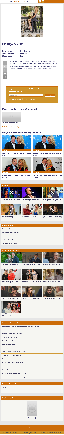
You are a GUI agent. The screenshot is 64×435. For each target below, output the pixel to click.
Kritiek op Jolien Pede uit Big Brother (10, 337)
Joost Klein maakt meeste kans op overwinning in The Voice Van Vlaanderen (20, 330)
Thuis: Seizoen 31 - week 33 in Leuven (31, 298)
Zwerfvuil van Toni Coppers (8, 236)
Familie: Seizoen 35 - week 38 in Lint (51, 264)
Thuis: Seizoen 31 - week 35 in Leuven (31, 264)
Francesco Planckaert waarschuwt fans (11, 369)
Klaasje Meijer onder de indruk (9, 340)
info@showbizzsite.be (42, 432)
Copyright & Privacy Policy (30, 432)
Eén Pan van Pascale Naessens (9, 239)
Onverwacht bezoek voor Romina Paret (11, 358)
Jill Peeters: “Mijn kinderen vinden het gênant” (13, 362)
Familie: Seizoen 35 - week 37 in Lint (10, 298)
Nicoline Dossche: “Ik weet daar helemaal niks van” (14, 351)
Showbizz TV (6, 185)
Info (22, 432)
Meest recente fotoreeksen (10, 250)
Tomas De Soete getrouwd (8, 344)
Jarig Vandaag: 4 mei (8, 398)
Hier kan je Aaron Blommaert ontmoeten (11, 355)
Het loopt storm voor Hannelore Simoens (11, 366)
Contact (31, 428)
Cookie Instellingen (53, 432)
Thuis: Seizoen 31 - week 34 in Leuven (52, 281)
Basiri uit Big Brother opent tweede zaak (11, 348)
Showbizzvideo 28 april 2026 (29, 216)
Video (5, 150)
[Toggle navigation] (61, 1)
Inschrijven (49, 95)
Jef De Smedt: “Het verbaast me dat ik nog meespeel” (14, 373)
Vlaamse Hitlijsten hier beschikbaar (10, 232)
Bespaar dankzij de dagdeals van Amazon (12, 228)
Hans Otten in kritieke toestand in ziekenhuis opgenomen (15, 377)
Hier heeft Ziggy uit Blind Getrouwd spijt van (12, 333)
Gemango (31, 433)
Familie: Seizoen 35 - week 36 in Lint (51, 298)
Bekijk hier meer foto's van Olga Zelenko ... (13, 127)
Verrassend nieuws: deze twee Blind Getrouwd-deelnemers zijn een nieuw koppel (21, 326)
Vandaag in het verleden (9, 384)
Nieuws (36, 150)
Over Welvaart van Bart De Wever (9, 243)
